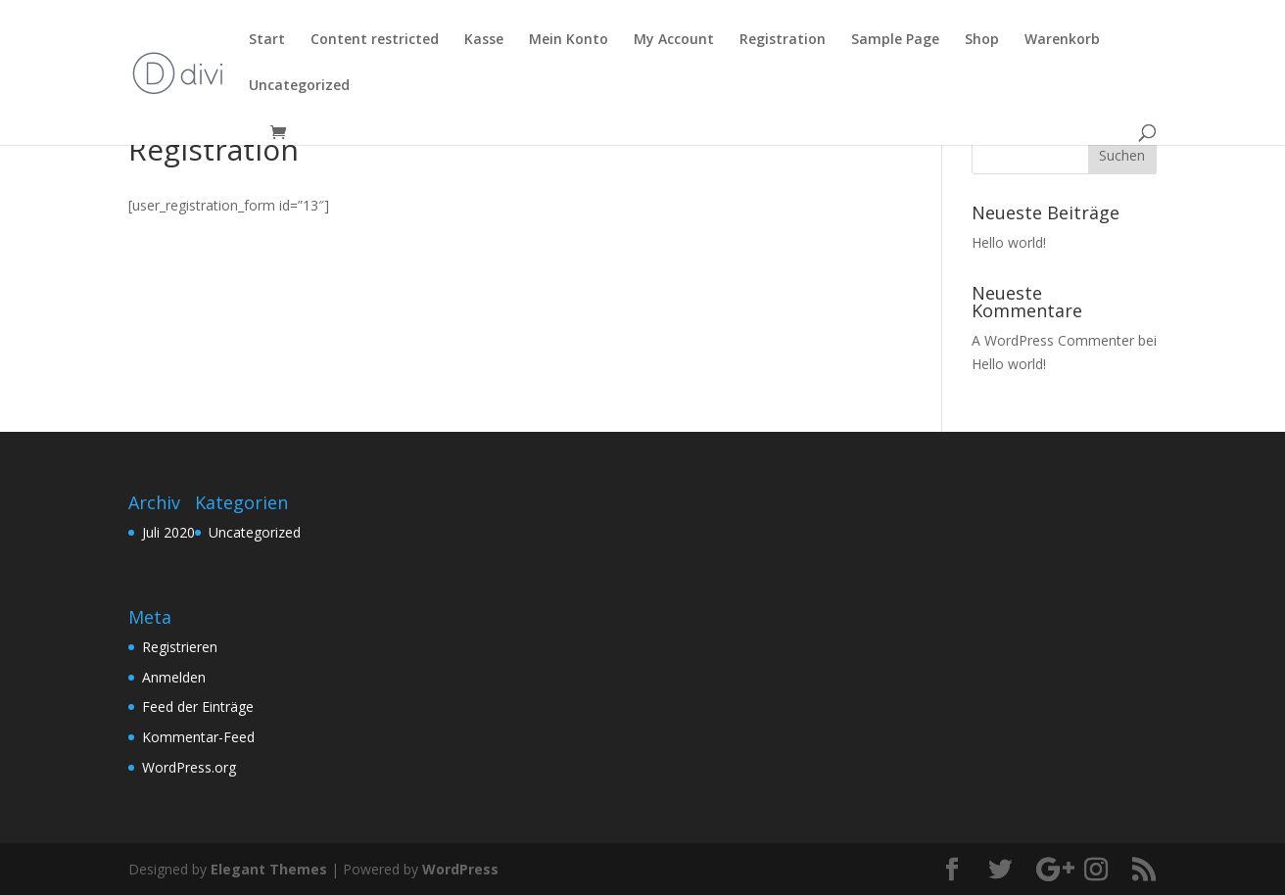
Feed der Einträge (198, 706)
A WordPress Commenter (1053, 340)
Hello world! (1009, 242)
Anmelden (174, 677)
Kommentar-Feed (198, 737)
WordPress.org (189, 767)
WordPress (460, 869)
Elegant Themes (269, 869)
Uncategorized (255, 532)
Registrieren (179, 646)
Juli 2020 (168, 532)
